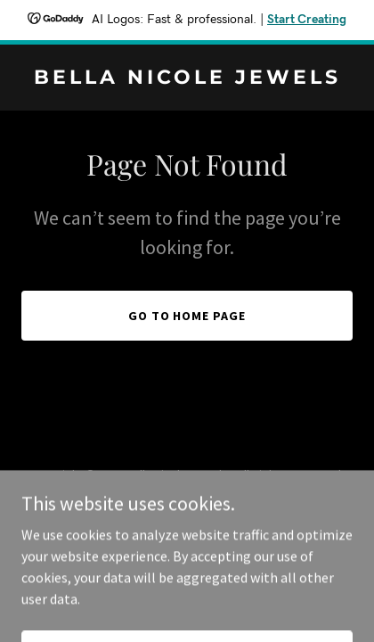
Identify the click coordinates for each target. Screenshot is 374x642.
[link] (187, 78)
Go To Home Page (187, 316)
